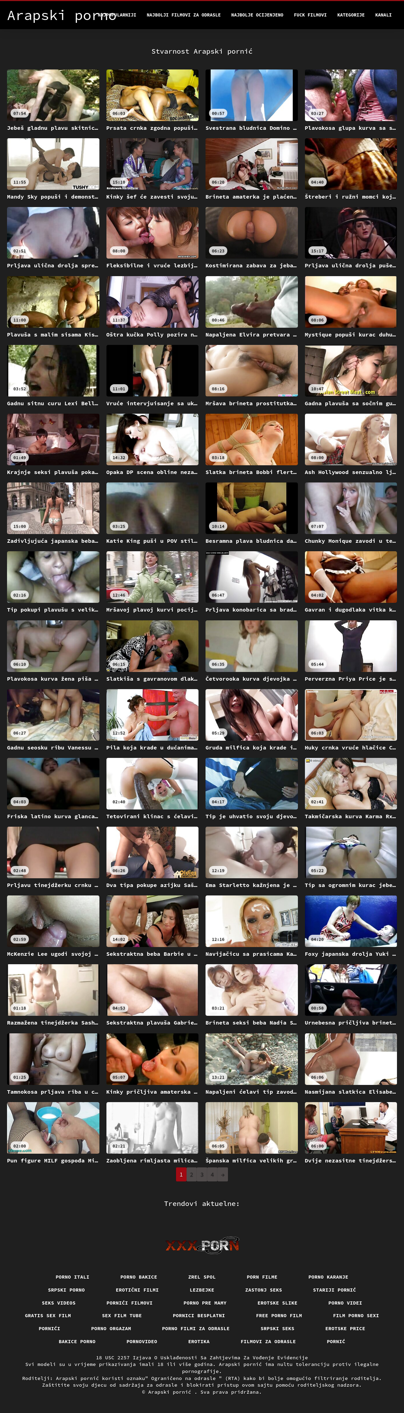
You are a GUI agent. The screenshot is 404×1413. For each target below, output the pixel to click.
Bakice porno (77, 1341)
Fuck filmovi (310, 15)
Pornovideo (141, 1341)
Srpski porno (66, 1290)
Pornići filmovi (129, 1303)
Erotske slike (278, 1303)
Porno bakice (138, 1277)
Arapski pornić (171, 1392)
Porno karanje (328, 1277)
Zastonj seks (263, 1290)
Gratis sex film (48, 1315)
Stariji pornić (334, 1290)
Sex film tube (122, 1315)
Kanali (383, 15)
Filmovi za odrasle (268, 1341)
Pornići (49, 1328)
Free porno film (279, 1315)
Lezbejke (202, 1290)
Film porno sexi (356, 1315)
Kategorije (351, 15)
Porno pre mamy (205, 1303)
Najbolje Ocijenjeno (257, 15)
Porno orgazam (111, 1328)
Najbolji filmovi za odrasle (184, 15)
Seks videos (59, 1303)
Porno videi (345, 1303)
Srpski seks (277, 1328)
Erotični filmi (137, 1290)
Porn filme (262, 1277)
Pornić (336, 1341)
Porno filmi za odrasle (196, 1328)
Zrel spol (202, 1277)
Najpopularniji (117, 15)
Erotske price (345, 1328)
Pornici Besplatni (199, 1315)
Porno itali (72, 1277)
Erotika (199, 1341)
